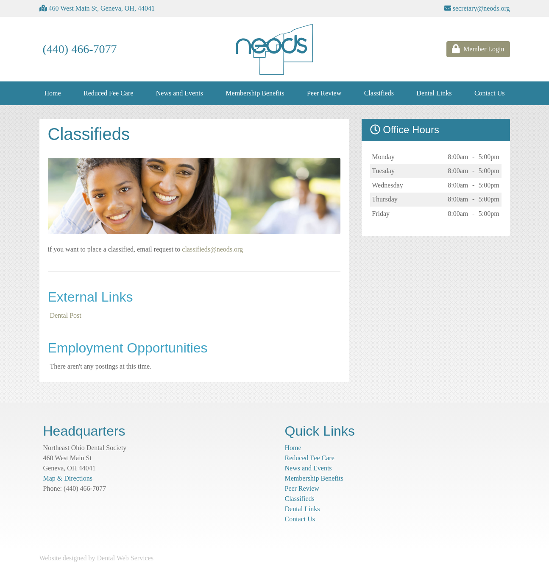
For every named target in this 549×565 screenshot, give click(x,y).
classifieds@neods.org (212, 249)
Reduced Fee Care (108, 93)
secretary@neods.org (477, 8)
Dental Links (433, 93)
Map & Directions (67, 478)
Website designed (63, 558)
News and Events (179, 93)
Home (53, 93)
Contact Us (489, 93)
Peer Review (324, 93)
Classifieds (379, 93)
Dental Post (65, 315)
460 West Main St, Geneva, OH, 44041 (97, 8)
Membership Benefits (255, 93)
